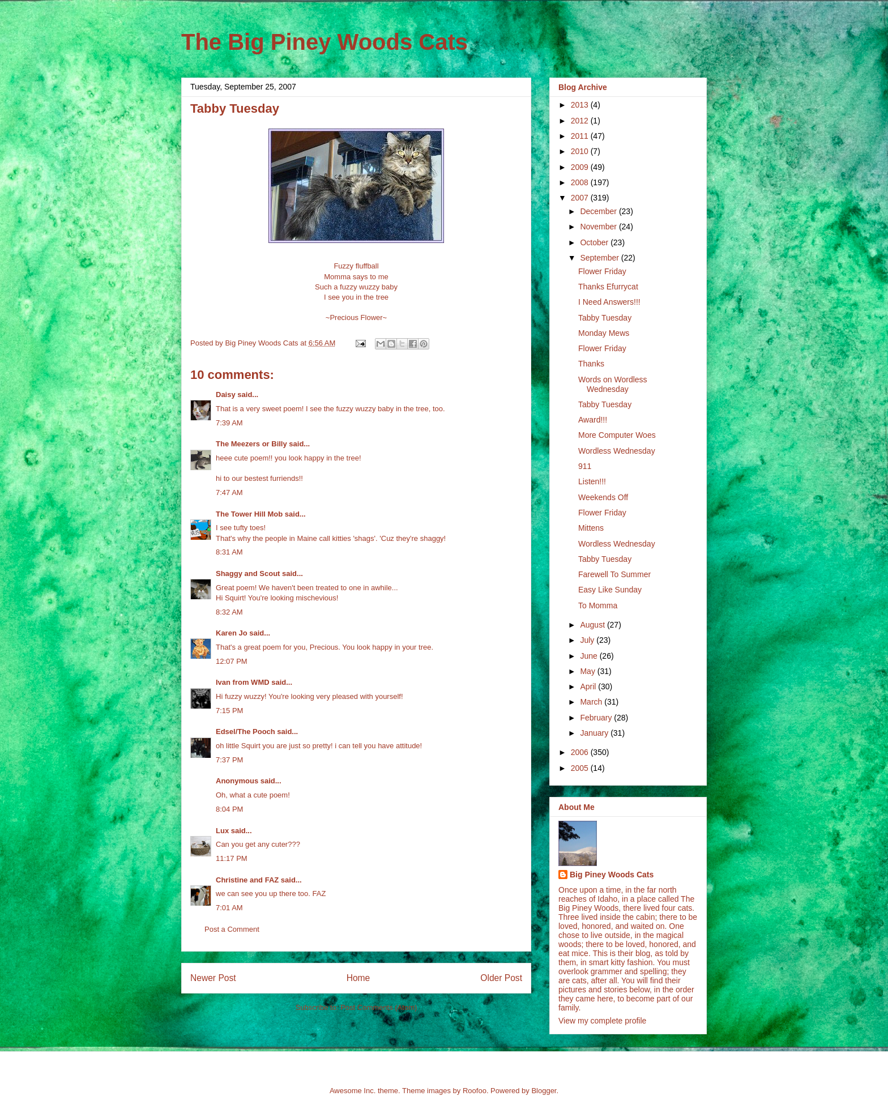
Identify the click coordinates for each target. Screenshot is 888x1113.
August (593, 624)
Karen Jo (231, 633)
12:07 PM (231, 661)
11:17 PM (231, 858)
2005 (581, 768)
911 (584, 466)
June (589, 655)
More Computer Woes (617, 435)
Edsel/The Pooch (245, 731)
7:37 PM (229, 760)
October (595, 242)
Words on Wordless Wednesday (612, 384)
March (592, 701)
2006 (581, 752)
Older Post (501, 978)
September (600, 257)
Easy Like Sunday (610, 589)
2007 (581, 197)
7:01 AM (229, 907)
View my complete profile (602, 1020)
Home (358, 978)
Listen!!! (592, 481)
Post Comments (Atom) (378, 1007)
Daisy (226, 394)
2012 (581, 120)
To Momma (597, 605)
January (595, 732)
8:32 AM (229, 612)
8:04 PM (229, 809)
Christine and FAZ (247, 880)
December (599, 211)
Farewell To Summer (614, 574)
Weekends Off (603, 497)
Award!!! (592, 419)
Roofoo (474, 1090)
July (588, 640)
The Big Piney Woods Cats (324, 41)
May (588, 671)
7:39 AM (229, 423)
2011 (581, 135)
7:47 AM (229, 492)
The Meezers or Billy (251, 444)
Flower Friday (602, 271)
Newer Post (213, 978)
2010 (581, 151)
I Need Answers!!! (609, 301)
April (589, 686)
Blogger (543, 1090)
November (599, 226)
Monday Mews (603, 333)
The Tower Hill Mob (249, 514)
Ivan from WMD (243, 682)
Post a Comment (231, 929)
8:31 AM (229, 552)
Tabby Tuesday (604, 317)
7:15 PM (229, 710)
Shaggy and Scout (248, 573)
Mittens (591, 527)
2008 (581, 182)
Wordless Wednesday (616, 450)
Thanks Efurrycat (608, 286)
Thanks (591, 363)
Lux (222, 830)
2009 (581, 167)
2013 (581, 104)
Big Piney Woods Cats (612, 874)
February (597, 717)
